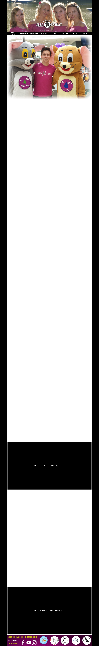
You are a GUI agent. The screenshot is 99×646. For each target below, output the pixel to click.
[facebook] (23, 642)
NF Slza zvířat (13, 34)
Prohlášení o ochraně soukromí (13, 643)
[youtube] (28, 642)
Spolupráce (34, 33)
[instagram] (34, 642)
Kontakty (85, 33)
